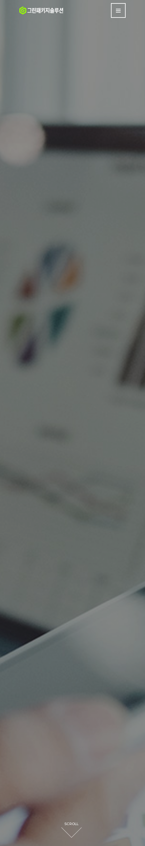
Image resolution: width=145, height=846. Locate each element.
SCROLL (71, 824)
